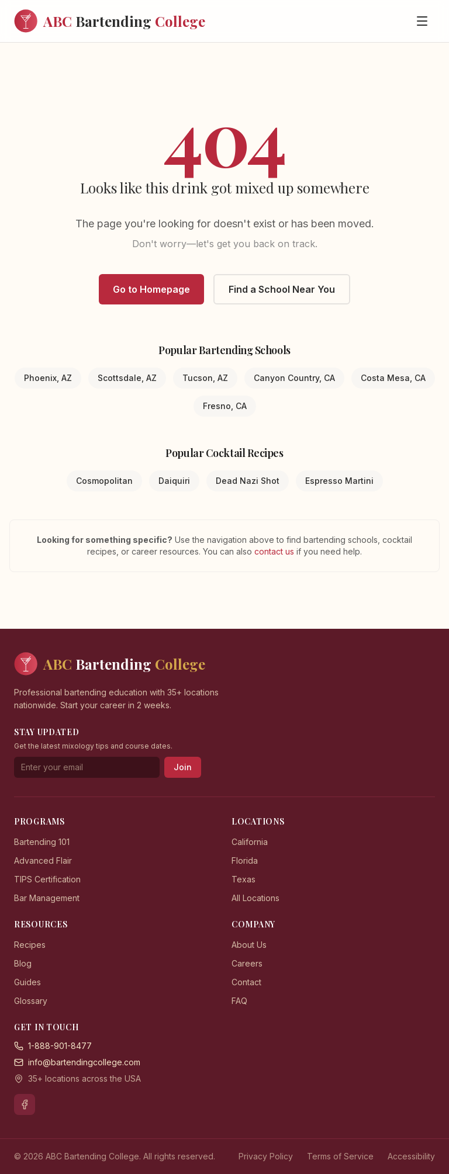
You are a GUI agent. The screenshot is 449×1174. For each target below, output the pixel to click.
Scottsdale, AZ (127, 378)
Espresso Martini (339, 481)
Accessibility (411, 1156)
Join (183, 767)
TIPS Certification (47, 879)
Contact (246, 982)
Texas (243, 879)
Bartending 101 (42, 842)
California (250, 842)
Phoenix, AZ (48, 378)
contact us (275, 551)
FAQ (239, 1001)
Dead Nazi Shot (247, 481)
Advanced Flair (43, 860)
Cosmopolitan (104, 481)
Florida (245, 860)
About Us (249, 945)
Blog (23, 963)
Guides (27, 982)
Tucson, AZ (205, 378)
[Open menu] (422, 21)
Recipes (30, 945)
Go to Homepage (151, 289)
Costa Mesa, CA (393, 378)
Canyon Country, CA (294, 378)
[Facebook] (24, 1104)
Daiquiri (174, 481)
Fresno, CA (225, 406)
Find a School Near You (282, 289)
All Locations (255, 898)
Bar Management (47, 898)
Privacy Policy (266, 1156)
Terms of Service (340, 1156)
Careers (247, 963)
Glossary (30, 1001)
